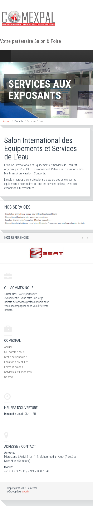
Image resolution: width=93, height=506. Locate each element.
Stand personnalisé (15, 357)
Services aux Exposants (18, 372)
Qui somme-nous (14, 352)
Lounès (26, 491)
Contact (8, 377)
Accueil (6, 121)
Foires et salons (13, 367)
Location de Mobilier (16, 362)
